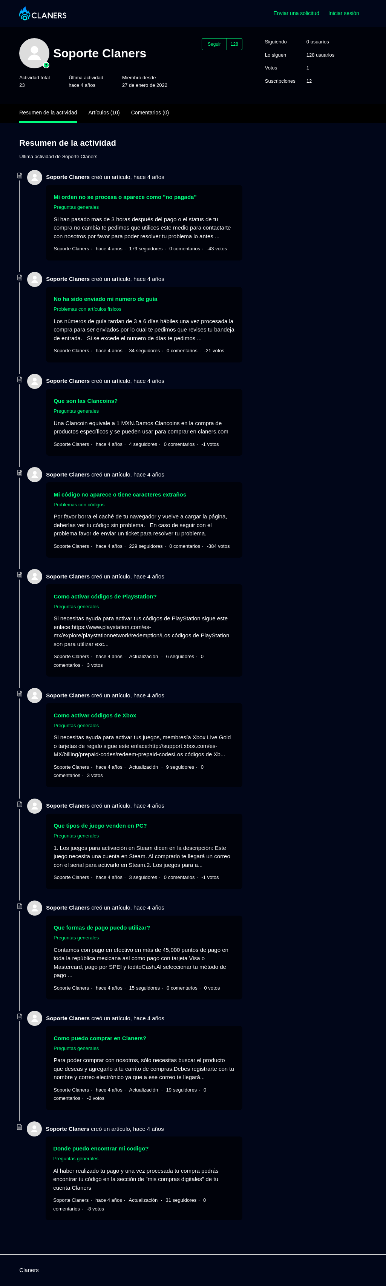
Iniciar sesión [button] (343, 13)
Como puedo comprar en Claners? (100, 1038)
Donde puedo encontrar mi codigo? (101, 1148)
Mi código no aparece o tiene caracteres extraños (120, 494)
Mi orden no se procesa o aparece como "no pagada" (125, 197)
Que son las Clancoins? (86, 401)
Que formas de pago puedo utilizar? (102, 927)
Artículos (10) (104, 112)
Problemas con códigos (79, 504)
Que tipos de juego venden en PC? (100, 825)
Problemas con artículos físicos (87, 309)
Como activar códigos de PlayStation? (105, 596)
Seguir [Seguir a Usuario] (214, 44)
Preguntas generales (76, 207)
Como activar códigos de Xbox (95, 715)
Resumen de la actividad (48, 112)
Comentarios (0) (150, 112)
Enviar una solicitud (296, 13)
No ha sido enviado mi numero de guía (105, 299)
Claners (29, 1270)
